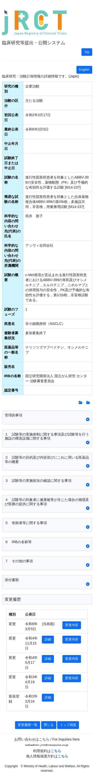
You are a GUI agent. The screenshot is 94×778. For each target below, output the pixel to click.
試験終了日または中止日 (11, 163)
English (84, 69)
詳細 (48, 639)
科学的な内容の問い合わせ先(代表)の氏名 (12, 226)
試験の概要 (11, 277)
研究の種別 (11, 88)
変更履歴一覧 (27, 725)
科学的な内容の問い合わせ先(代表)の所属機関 (12, 255)
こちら (56, 751)
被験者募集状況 (11, 335)
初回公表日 (11, 117)
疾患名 (9, 324)
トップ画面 (68, 725)
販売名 (9, 367)
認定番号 (11, 390)
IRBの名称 (12, 376)
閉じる (49, 725)
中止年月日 (11, 146)
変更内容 (71, 625)
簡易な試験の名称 (11, 199)
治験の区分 (11, 103)
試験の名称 (11, 179)
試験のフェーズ (11, 311)
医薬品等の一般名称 (11, 352)
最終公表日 (11, 131)
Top (86, 52)
